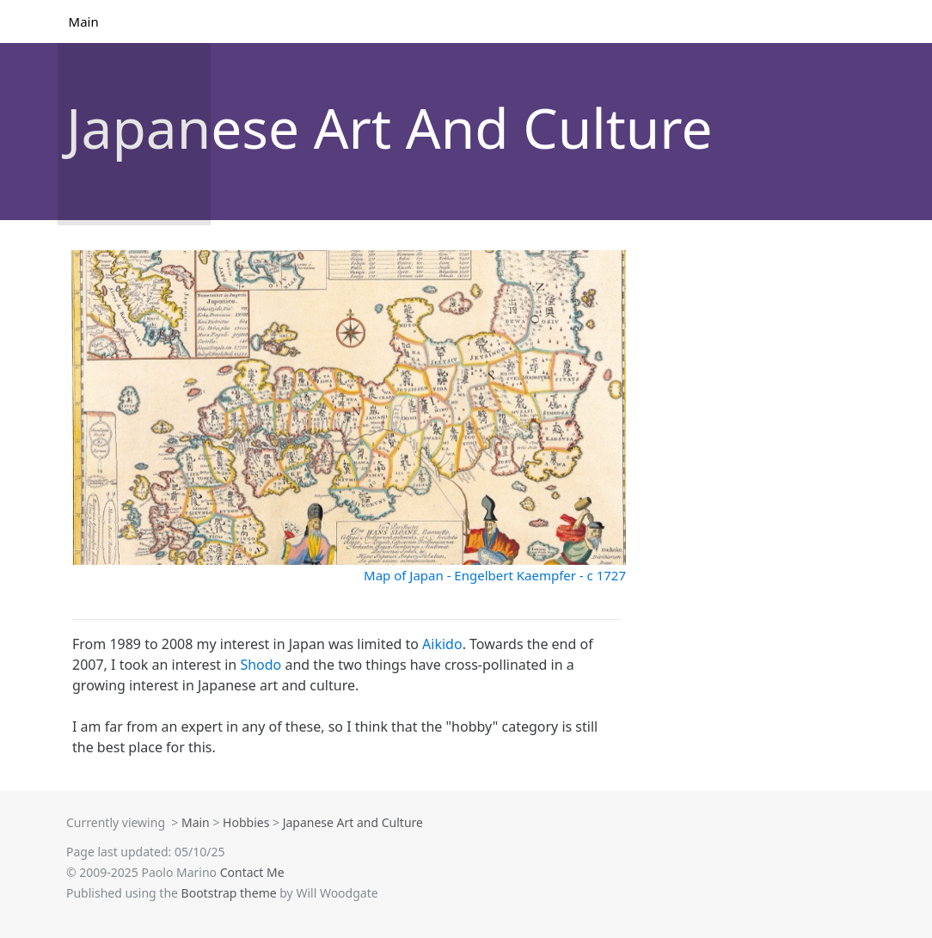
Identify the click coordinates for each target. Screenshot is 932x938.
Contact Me (252, 872)
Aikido (442, 644)
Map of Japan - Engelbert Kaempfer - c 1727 (495, 575)
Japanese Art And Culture (389, 127)
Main (85, 21)
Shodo (260, 664)
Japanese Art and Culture (353, 822)
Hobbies (246, 822)
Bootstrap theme (229, 893)
